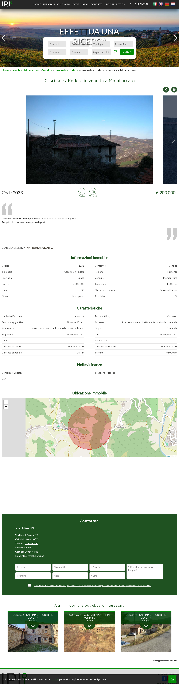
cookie (54, 679)
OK (172, 679)
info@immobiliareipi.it (32, 555)
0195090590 (31, 543)
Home (37, 4)
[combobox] (57, 44)
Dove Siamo (80, 4)
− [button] (6, 407)
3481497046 (31, 551)
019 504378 (139, 4)
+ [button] (6, 402)
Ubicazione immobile (89, 393)
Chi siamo (63, 4)
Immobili (49, 4)
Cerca (127, 52)
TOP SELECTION (115, 4)
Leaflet (169, 456)
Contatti (96, 4)
